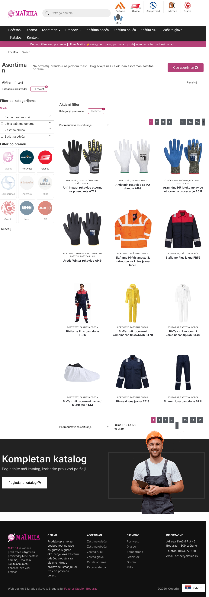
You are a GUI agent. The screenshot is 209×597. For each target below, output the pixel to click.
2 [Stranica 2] (157, 122)
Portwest (120, 7)
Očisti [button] (3, 108)
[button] (8, 160)
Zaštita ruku (82, 183)
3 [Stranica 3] (163, 122)
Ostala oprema (96, 562)
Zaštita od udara (89, 180)
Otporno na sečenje (176, 180)
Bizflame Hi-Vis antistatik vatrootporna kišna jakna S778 (132, 261)
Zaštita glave (95, 557)
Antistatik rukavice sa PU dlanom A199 (132, 186)
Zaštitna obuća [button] (15, 130)
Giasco (136, 7)
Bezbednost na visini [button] (18, 117)
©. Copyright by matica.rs (177, 588)
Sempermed (153, 7)
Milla (118, 19)
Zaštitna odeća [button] (15, 136)
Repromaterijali (97, 567)
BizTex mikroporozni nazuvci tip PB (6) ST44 (82, 403)
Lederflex (171, 7)
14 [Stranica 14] (190, 122)
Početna (13, 52)
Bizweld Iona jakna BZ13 (132, 401)
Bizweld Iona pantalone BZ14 (183, 401)
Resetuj (192, 82)
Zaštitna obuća (97, 546)
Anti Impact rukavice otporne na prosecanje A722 (82, 189)
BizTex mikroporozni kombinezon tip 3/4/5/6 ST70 (133, 333)
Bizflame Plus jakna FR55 (183, 257)
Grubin (187, 7)
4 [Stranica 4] (169, 122)
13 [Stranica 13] (183, 122)
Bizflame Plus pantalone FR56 (82, 333)
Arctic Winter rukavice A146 (82, 260)
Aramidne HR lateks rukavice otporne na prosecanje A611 (183, 189)
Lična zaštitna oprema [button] (19, 124)
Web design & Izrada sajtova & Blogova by (53, 588)
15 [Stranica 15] (197, 122)
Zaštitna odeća (139, 253)
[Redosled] (84, 125)
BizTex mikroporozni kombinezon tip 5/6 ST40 (183, 333)
